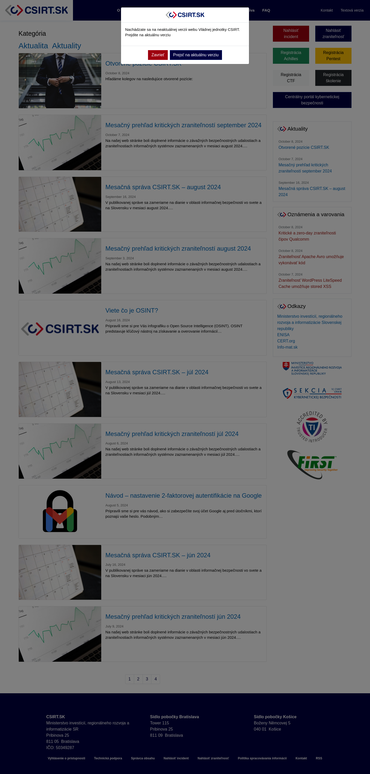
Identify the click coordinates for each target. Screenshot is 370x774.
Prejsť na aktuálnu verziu (196, 55)
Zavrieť (157, 55)
